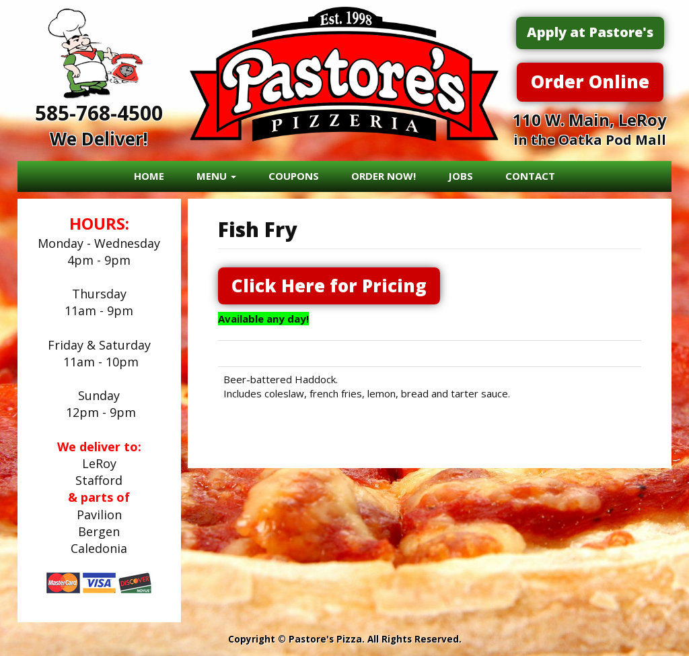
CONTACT (530, 176)
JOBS (460, 176)
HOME (149, 176)
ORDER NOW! (383, 176)
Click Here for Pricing (329, 285)
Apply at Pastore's (590, 32)
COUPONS (293, 176)
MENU (216, 176)
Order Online (590, 81)
